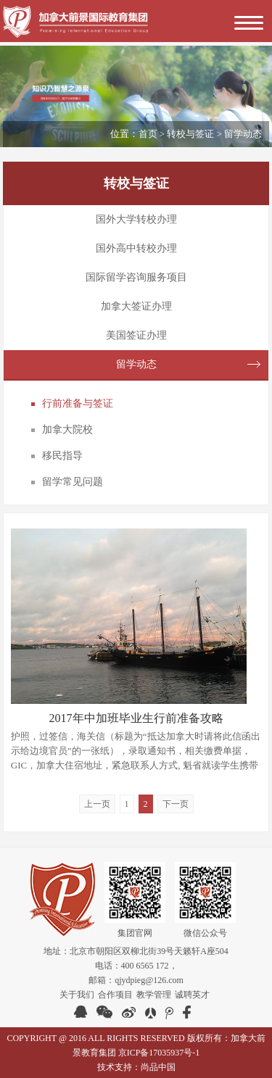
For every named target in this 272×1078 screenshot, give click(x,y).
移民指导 (62, 455)
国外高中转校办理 (136, 248)
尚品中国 (158, 1067)
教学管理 (153, 995)
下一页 (175, 804)
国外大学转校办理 (136, 219)
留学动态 (136, 364)
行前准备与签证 (77, 403)
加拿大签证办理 (136, 306)
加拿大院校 (67, 429)
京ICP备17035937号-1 (159, 1053)
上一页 (97, 804)
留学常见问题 (72, 481)
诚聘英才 (192, 995)
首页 (148, 133)
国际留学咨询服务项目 (136, 277)
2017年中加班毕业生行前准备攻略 (136, 718)
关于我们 (76, 995)
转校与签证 (190, 133)
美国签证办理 (136, 335)
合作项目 (115, 995)
